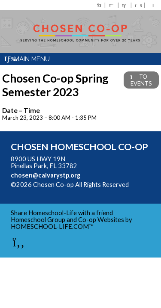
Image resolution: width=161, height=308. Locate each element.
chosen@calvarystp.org (45, 175)
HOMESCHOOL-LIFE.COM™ (52, 226)
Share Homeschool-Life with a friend (62, 212)
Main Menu (27, 59)
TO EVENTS (141, 80)
